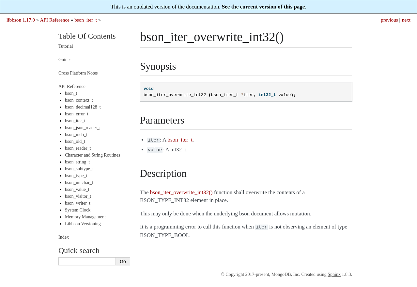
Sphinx (334, 274)
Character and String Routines (92, 155)
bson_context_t (79, 100)
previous (389, 20)
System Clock (77, 210)
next (406, 20)
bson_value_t (77, 189)
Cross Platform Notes (78, 73)
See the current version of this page (263, 7)
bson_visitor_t (78, 196)
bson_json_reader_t (83, 127)
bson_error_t (76, 113)
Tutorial (65, 46)
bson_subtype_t (79, 168)
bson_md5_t (76, 134)
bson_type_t (76, 175)
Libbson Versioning (83, 223)
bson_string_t (77, 162)
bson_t (71, 93)
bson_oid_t (75, 141)
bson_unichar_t (79, 182)
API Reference (54, 20)
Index (63, 237)
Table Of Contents (87, 36)
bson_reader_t (78, 148)
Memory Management (85, 216)
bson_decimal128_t (83, 107)
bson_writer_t (77, 203)
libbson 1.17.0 (21, 20)
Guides (64, 59)
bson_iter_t (85, 20)
